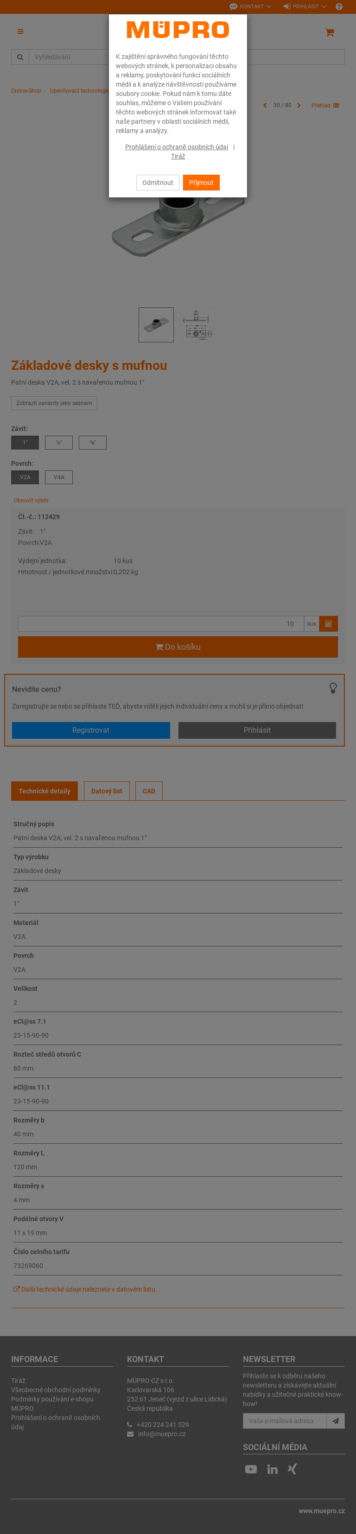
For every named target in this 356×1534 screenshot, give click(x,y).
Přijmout (201, 182)
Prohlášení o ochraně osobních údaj (176, 147)
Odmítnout (157, 182)
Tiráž (178, 156)
